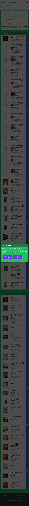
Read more (24, 261)
